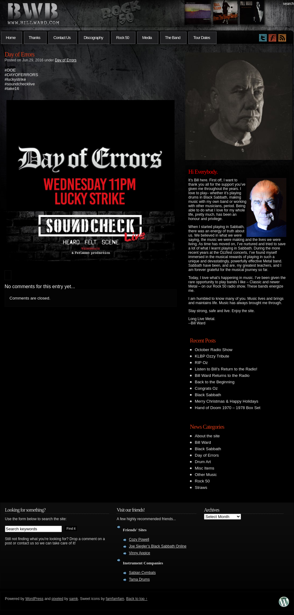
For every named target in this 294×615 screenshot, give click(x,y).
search (288, 4)
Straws (201, 487)
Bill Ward (203, 442)
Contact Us (61, 37)
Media (147, 37)
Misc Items (204, 468)
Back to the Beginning (215, 382)
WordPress (34, 599)
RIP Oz (201, 362)
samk (73, 599)
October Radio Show (213, 349)
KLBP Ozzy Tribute (212, 356)
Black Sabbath (208, 395)
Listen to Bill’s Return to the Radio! (226, 369)
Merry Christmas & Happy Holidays (226, 401)
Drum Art (203, 461)
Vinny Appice (139, 553)
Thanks (34, 37)
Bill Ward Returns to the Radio (222, 375)
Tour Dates (201, 37)
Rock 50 (122, 37)
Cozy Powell (139, 539)
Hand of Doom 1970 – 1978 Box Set (227, 407)
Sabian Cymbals (142, 573)
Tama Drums (139, 579)
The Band (172, 37)
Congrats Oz (206, 388)
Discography (93, 37)
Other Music (206, 474)
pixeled (57, 599)
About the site (207, 436)
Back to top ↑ (136, 599)
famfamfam (115, 599)
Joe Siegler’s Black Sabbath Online (158, 546)
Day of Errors (19, 54)
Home (11, 37)
